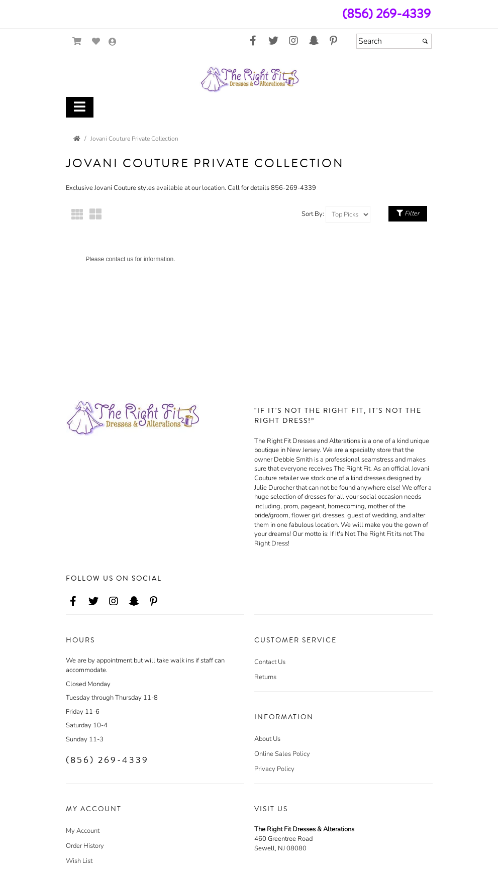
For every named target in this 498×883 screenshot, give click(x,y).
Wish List (79, 860)
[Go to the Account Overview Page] (112, 42)
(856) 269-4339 (386, 14)
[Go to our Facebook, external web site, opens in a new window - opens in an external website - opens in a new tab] (253, 41)
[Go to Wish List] (96, 41)
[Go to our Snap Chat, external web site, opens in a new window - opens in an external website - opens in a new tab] (313, 41)
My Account (82, 830)
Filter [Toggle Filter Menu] (407, 213)
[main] (249, 255)
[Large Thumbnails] (95, 215)
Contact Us (269, 662)
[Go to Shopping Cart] (77, 41)
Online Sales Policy (282, 753)
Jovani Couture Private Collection (134, 139)
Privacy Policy (274, 769)
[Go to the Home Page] (76, 139)
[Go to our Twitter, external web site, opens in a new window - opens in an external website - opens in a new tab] (273, 41)
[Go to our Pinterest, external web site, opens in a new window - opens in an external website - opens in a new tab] (333, 41)
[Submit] (425, 41)
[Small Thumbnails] (77, 215)
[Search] (394, 41)
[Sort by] (348, 214)
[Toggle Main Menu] (79, 107)
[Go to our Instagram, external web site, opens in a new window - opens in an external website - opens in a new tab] (293, 41)
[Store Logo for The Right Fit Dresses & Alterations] (249, 79)
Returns (265, 677)
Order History (85, 845)
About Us (267, 738)
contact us (120, 259)
